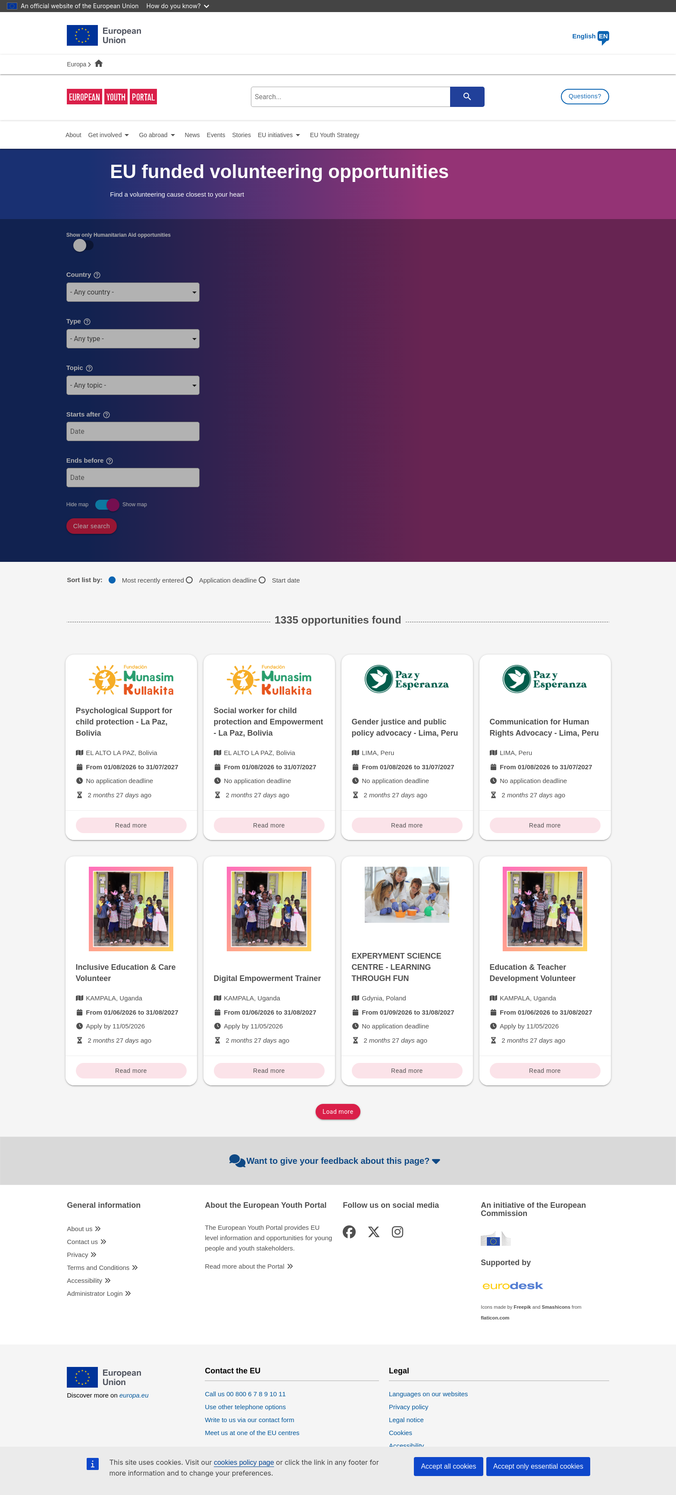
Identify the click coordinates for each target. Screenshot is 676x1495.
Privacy (77, 1254)
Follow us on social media (391, 1205)
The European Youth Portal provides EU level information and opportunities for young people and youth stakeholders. (268, 1238)
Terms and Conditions (98, 1267)
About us (79, 1228)
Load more (337, 1111)
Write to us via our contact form (249, 1419)
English (591, 36)
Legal (399, 1371)
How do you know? (178, 5)
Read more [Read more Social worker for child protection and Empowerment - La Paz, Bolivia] (269, 825)
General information (104, 1205)
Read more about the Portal (244, 1266)
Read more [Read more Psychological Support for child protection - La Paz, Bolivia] (131, 825)
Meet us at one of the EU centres (252, 1432)
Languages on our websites (428, 1394)
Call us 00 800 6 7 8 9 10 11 (245, 1394)
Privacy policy (409, 1406)
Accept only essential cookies (538, 1466)
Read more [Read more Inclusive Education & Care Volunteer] (131, 1070)
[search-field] (367, 97)
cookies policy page (244, 1462)
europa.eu (134, 1395)
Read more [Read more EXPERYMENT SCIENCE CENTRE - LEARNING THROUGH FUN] (407, 1070)
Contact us (82, 1241)
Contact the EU (232, 1371)
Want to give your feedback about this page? (336, 1160)
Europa (76, 64)
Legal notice (406, 1419)
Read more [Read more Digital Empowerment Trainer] (269, 1070)
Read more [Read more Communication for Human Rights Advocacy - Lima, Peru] (545, 825)
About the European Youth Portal (265, 1205)
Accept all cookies (448, 1466)
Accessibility (84, 1280)
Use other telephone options (245, 1406)
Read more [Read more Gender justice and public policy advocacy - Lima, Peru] (407, 825)
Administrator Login (94, 1293)
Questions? (585, 96)
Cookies (400, 1432)
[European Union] (104, 1385)
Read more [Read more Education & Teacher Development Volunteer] (545, 1070)
